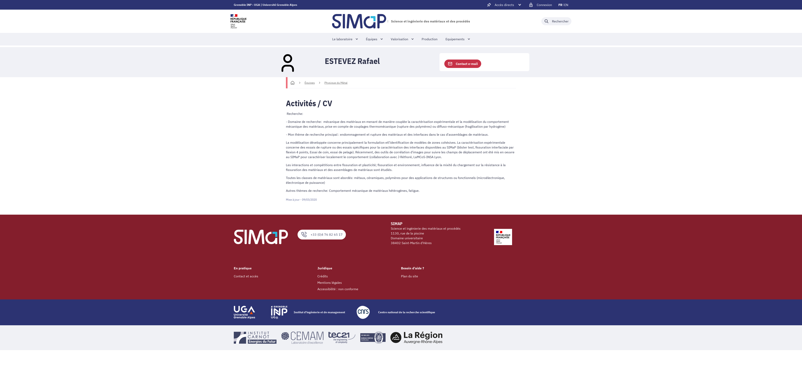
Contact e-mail (463, 63)
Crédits (322, 276)
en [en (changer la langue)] (566, 5)
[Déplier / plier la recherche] (556, 21)
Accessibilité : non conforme (337, 289)
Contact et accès (246, 276)
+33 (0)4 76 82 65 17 (322, 234)
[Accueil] (292, 82)
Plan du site (409, 276)
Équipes (310, 83)
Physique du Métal (335, 83)
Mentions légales (329, 283)
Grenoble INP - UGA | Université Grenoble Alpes (265, 5)
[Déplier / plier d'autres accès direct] (504, 4)
